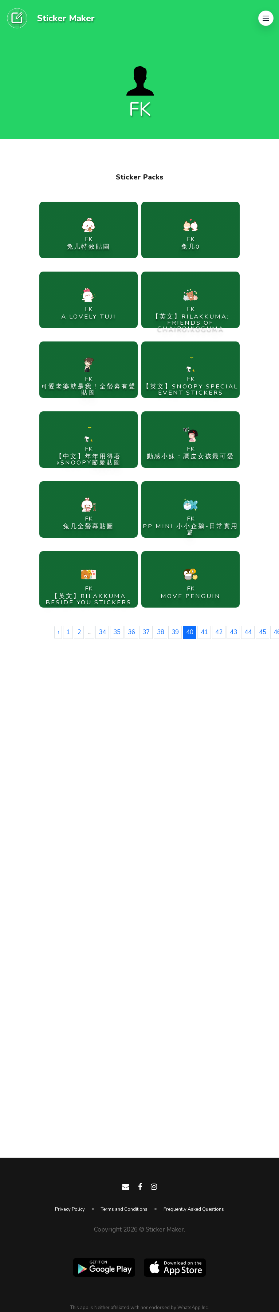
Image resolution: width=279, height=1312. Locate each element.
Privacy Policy (70, 1209)
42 (219, 632)
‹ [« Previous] (58, 632)
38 (160, 632)
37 (146, 632)
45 (262, 632)
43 (233, 632)
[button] (266, 18)
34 (102, 632)
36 (131, 632)
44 (248, 632)
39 (175, 632)
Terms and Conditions (124, 1209)
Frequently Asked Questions (194, 1209)
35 (117, 632)
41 (204, 632)
